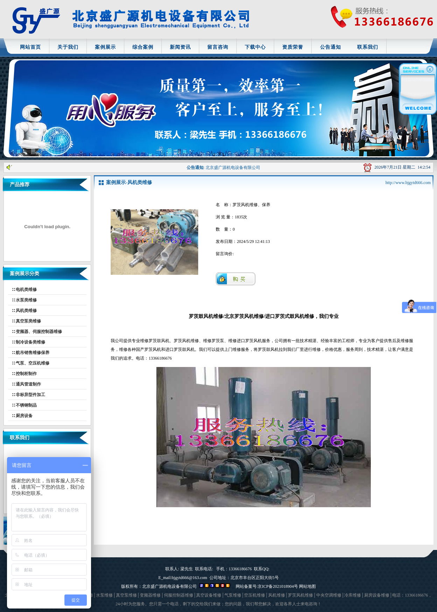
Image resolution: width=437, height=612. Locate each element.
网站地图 (307, 586)
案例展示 (105, 47)
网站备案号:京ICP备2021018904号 (267, 586)
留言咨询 (217, 47)
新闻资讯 (180, 47)
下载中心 (255, 47)
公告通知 (330, 47)
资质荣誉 (292, 47)
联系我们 (367, 47)
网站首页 (30, 47)
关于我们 (67, 47)
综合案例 (142, 47)
